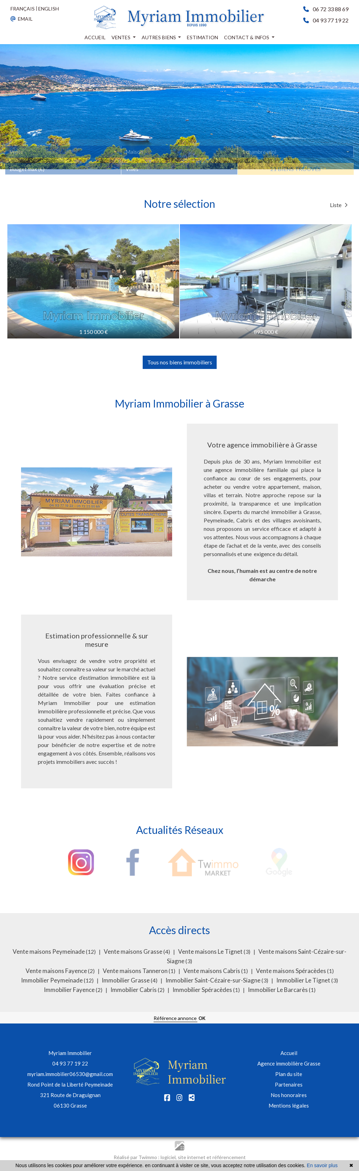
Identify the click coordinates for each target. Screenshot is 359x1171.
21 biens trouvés (295, 177)
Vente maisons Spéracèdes (291, 970)
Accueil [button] (95, 37)
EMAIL (22, 19)
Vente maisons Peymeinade (49, 951)
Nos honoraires (289, 1095)
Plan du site (288, 1074)
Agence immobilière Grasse (288, 1063)
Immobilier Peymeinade (52, 980)
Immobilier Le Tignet (303, 980)
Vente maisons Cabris (212, 970)
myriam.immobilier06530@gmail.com (70, 1074)
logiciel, (169, 1157)
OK (201, 1018)
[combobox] (63, 161)
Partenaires (289, 1084)
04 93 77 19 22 (70, 1063)
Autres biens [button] (159, 37)
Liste (339, 204)
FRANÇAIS (23, 9)
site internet (192, 1157)
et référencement (226, 1157)
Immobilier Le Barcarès (278, 989)
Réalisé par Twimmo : (137, 1157)
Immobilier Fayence (70, 989)
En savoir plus (322, 1165)
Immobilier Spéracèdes (202, 989)
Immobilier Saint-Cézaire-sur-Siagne (213, 980)
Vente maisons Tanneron (136, 970)
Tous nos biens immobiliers (179, 362)
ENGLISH (48, 9)
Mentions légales (289, 1105)
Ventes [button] (121, 37)
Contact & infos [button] (247, 37)
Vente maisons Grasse (133, 951)
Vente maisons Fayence (57, 970)
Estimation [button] (202, 37)
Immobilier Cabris (134, 989)
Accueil (288, 1053)
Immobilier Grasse (126, 980)
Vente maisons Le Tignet (211, 951)
